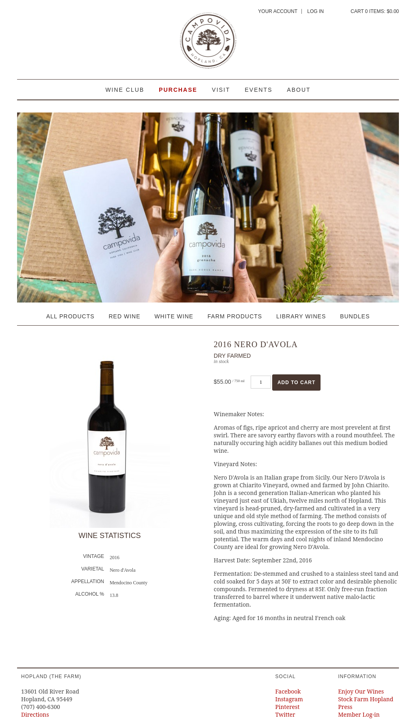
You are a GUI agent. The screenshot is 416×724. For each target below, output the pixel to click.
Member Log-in (358, 714)
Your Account (277, 11)
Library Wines (301, 316)
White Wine (173, 316)
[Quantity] (261, 382)
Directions (35, 714)
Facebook (288, 691)
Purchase (178, 89)
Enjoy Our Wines (361, 691)
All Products (70, 316)
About (298, 89)
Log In (315, 11)
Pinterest (287, 707)
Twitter (285, 714)
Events (258, 89)
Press (345, 707)
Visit (221, 89)
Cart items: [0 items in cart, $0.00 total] (375, 11)
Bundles (355, 316)
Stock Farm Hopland (365, 699)
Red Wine (124, 316)
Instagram (289, 699)
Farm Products (235, 316)
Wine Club (124, 89)
